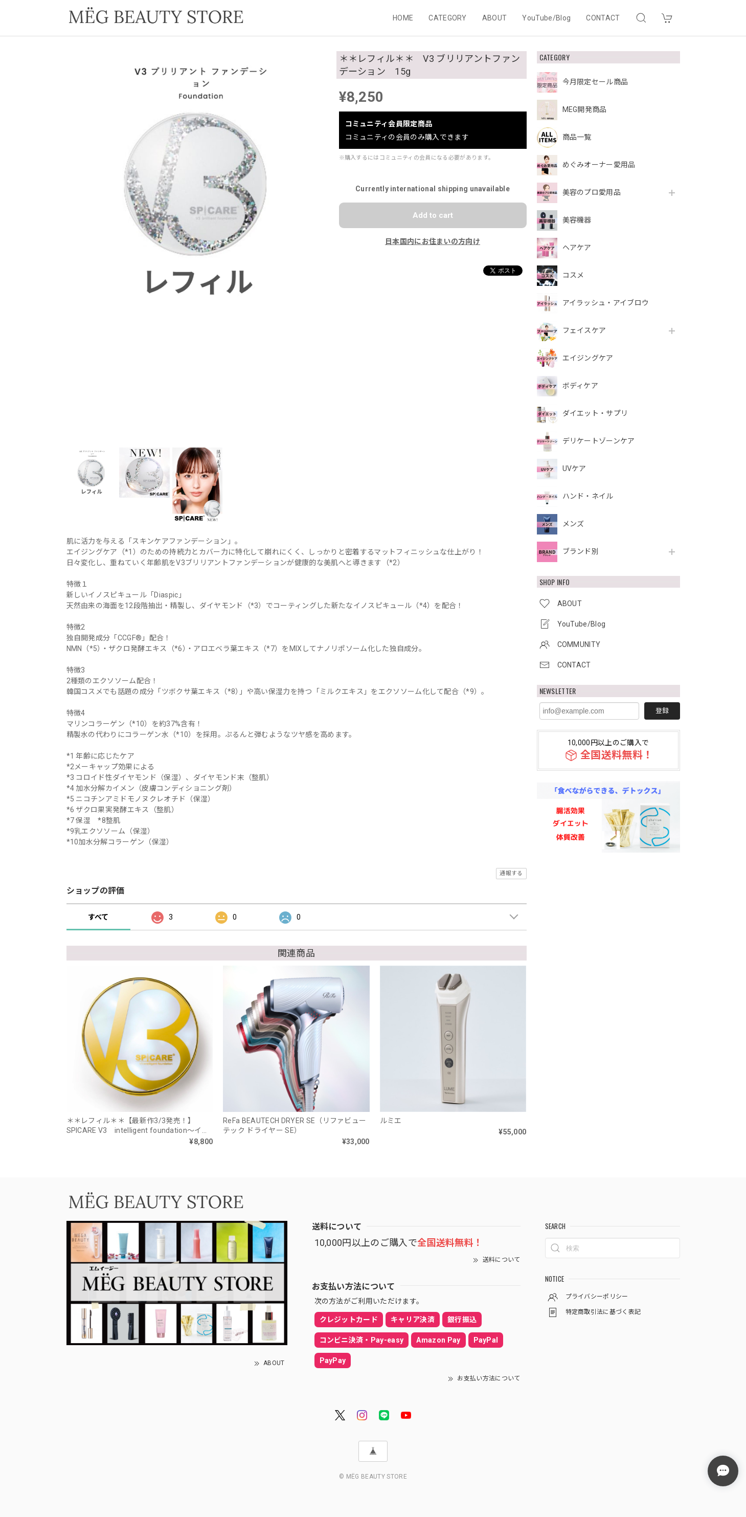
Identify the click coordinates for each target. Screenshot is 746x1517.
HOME (403, 18)
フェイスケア (584, 330)
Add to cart (433, 215)
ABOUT (494, 18)
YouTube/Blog (546, 18)
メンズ (573, 524)
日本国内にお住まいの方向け (432, 241)
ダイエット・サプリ (595, 413)
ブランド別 (580, 551)
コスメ (573, 275)
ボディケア (580, 386)
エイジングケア (588, 358)
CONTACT (603, 18)
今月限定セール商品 (595, 82)
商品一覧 (577, 137)
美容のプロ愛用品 (591, 192)
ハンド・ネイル (588, 496)
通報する (511, 873)
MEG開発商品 (584, 109)
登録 (662, 711)
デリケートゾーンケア (598, 441)
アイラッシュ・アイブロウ (605, 303)
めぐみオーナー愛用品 (599, 165)
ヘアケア (577, 247)
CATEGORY (447, 18)
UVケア (574, 468)
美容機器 (577, 220)
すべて (98, 917)
